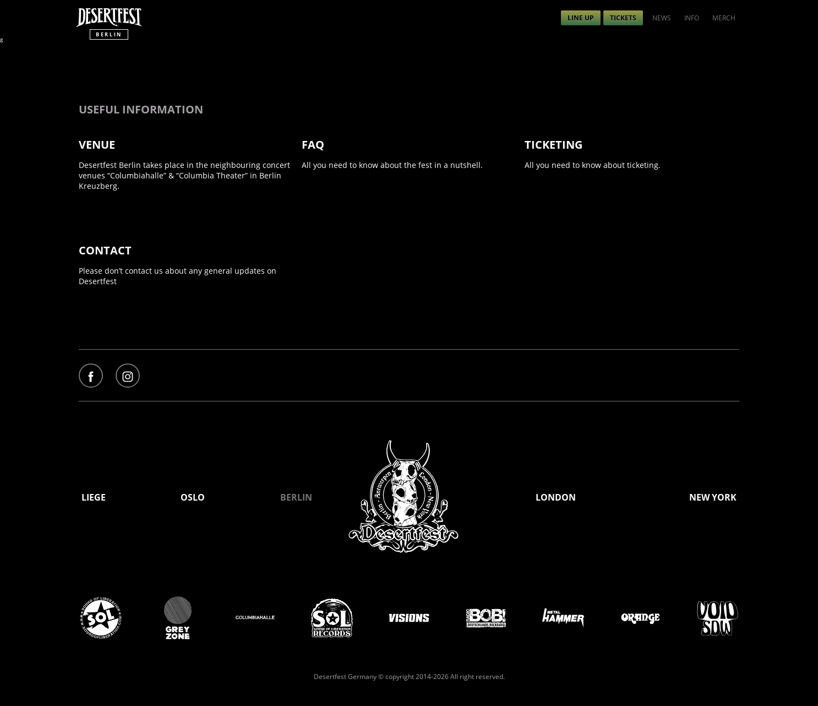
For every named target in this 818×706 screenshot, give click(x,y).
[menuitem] (581, 17)
